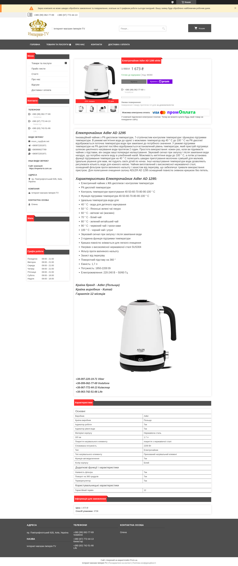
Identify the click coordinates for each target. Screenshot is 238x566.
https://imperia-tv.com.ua (40, 168)
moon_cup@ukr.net (40, 141)
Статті (35, 74)
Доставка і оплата (119, 44)
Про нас (80, 44)
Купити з (159, 81)
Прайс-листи (38, 68)
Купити (134, 81)
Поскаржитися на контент (120, 563)
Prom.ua (133, 560)
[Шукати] (163, 28)
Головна (35, 44)
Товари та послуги (57, 44)
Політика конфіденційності (144, 563)
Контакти (96, 44)
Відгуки (35, 84)
